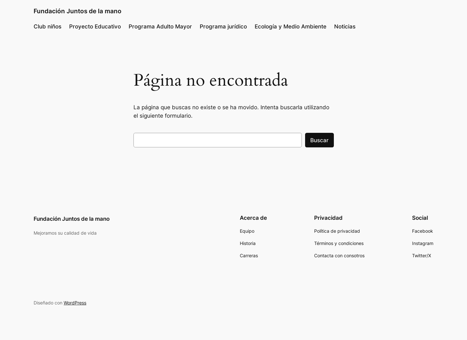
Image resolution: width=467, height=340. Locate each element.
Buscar (319, 140)
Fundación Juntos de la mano (78, 11)
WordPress (75, 302)
